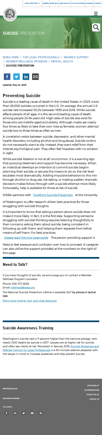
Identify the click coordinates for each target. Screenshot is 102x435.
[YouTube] (32, 413)
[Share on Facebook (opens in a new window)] (7, 77)
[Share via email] (35, 77)
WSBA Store (54, 3)
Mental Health (62, 61)
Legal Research (64, 3)
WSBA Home (11, 57)
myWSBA (45, 3)
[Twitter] (24, 413)
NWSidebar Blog (10, 388)
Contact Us (94, 399)
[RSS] (41, 413)
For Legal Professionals (41, 57)
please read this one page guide (26, 237)
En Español (89, 3)
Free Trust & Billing (77, 3)
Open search (96, 27)
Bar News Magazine (11, 398)
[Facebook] (7, 413)
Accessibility (93, 385)
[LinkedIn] (15, 413)
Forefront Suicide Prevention (53, 195)
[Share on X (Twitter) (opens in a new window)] (17, 77)
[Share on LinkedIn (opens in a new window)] (26, 77)
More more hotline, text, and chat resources (30, 300)
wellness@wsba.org (23, 287)
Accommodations (91, 390)
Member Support (76, 57)
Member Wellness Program (26, 61)
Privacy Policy (92, 394)
